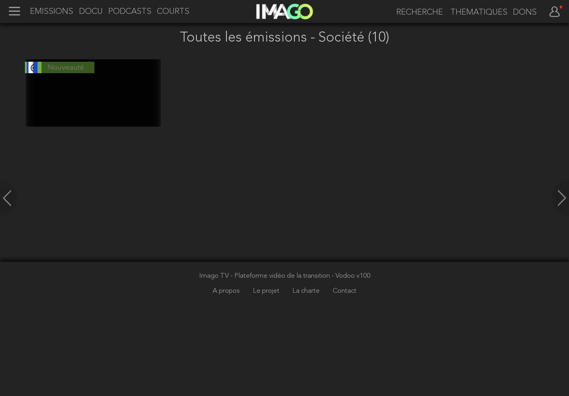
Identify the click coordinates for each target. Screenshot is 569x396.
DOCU (91, 12)
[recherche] (416, 12)
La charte (306, 357)
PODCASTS (129, 12)
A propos (227, 357)
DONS (525, 13)
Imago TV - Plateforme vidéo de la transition (265, 342)
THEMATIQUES (478, 13)
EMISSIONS (51, 12)
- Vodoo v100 (351, 342)
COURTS (173, 12)
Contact (344, 357)
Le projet (267, 357)
